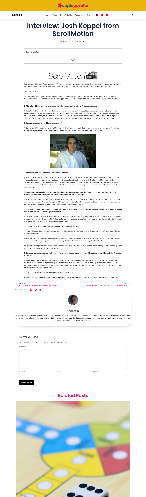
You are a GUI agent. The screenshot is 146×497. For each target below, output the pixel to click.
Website (95, 372)
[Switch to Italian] (102, 15)
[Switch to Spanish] (107, 15)
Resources (79, 15)
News (47, 15)
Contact (89, 15)
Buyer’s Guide (66, 15)
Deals (54, 15)
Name (22, 372)
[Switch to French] (97, 15)
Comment (23, 347)
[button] (132, 15)
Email (58, 372)
